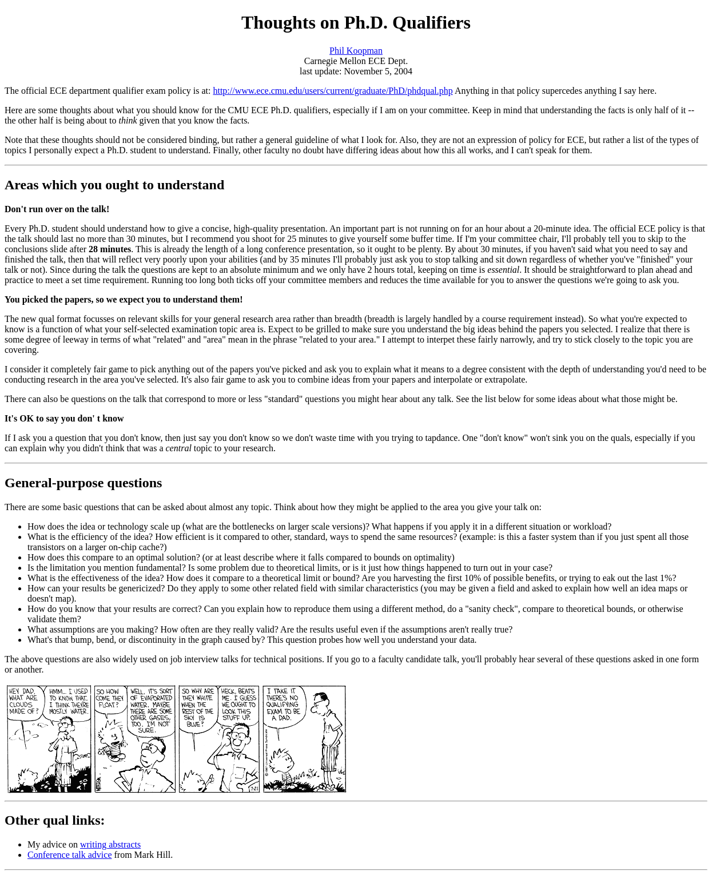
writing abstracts (110, 844)
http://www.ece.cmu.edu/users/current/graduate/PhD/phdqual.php (332, 91)
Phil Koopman (356, 50)
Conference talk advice (69, 855)
